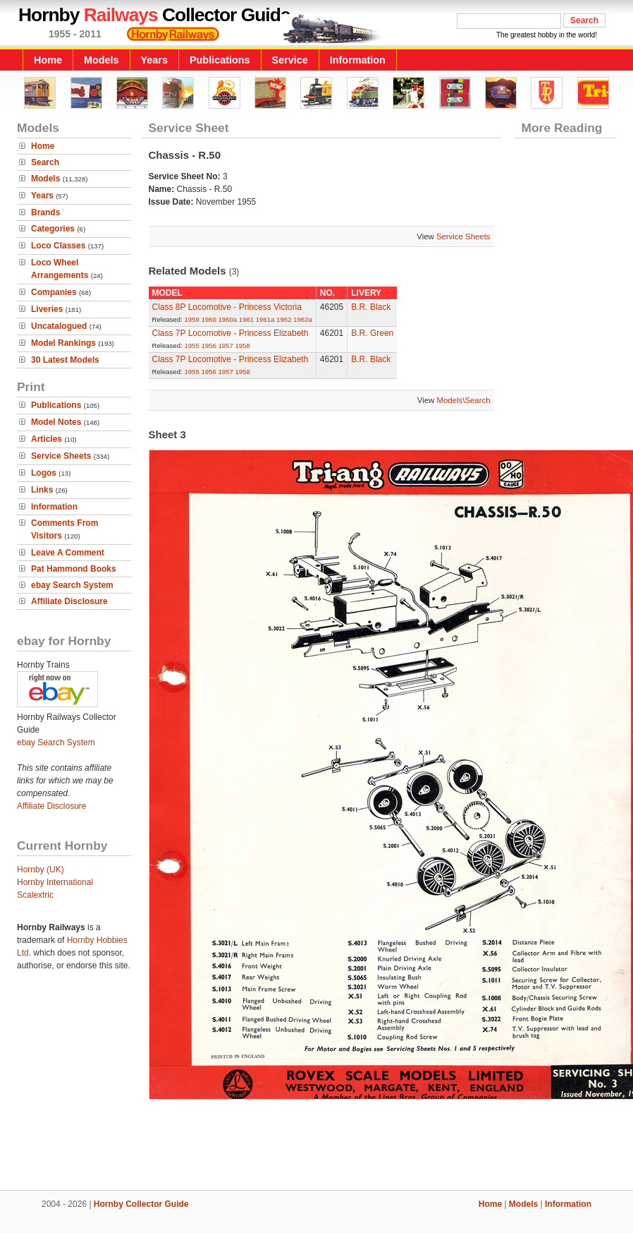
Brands (45, 212)
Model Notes (56, 422)
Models (101, 60)
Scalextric (35, 895)
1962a (302, 319)
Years (154, 60)
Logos (43, 473)
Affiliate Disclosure (69, 601)
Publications (220, 60)
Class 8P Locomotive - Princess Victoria (227, 307)
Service (290, 60)
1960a (227, 319)
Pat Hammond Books (73, 569)
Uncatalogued (59, 326)
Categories (53, 229)
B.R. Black (371, 307)
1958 (242, 345)
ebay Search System (72, 585)
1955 (191, 345)
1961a (265, 319)
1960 (208, 319)
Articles (46, 439)
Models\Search (464, 400)
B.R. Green (372, 333)
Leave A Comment (67, 553)
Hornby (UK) (40, 869)
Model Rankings (63, 343)
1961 (246, 319)
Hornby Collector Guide (141, 1204)
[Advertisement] (316, 1142)
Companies (54, 292)
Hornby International (55, 882)
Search (45, 162)
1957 (225, 345)
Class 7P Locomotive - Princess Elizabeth (230, 333)
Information (358, 60)
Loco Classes (58, 246)
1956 (208, 345)
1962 (283, 319)
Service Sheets (61, 456)
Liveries (47, 309)
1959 (191, 319)
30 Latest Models (65, 360)
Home (48, 60)
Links (42, 490)
